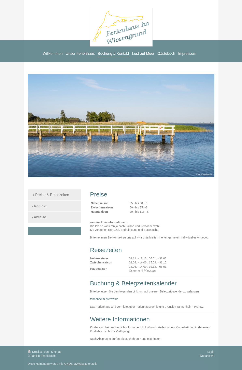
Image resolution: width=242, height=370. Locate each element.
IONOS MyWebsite (75, 363)
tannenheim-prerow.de (104, 299)
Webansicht (207, 355)
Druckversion (38, 351)
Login (210, 351)
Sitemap (56, 351)
